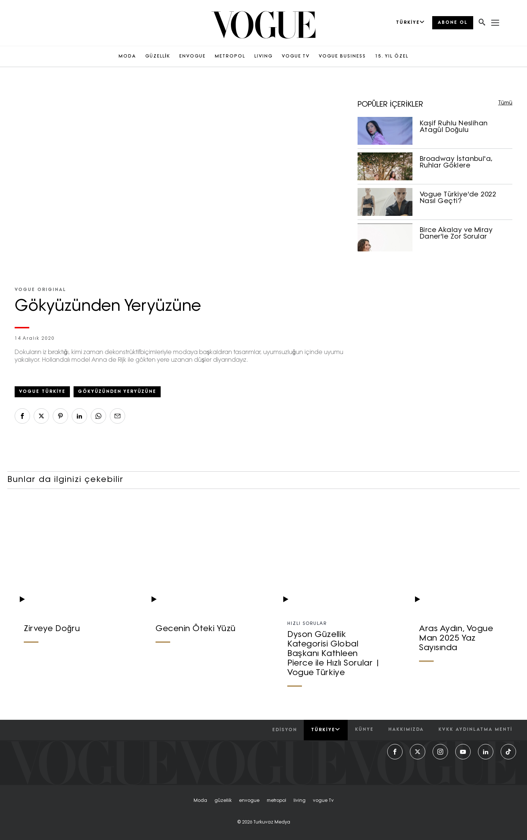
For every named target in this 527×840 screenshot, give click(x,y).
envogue (249, 801)
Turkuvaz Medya (271, 822)
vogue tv (323, 801)
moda (200, 801)
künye (364, 729)
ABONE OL (453, 23)
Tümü (505, 103)
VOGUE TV (296, 56)
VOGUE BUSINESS (342, 56)
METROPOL (230, 56)
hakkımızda (406, 729)
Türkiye (325, 729)
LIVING (263, 56)
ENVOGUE (192, 56)
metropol (276, 801)
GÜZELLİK (157, 56)
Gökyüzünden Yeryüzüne (117, 392)
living (300, 801)
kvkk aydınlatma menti (475, 729)
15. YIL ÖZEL (391, 56)
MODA (127, 56)
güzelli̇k (223, 801)
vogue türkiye (42, 392)
